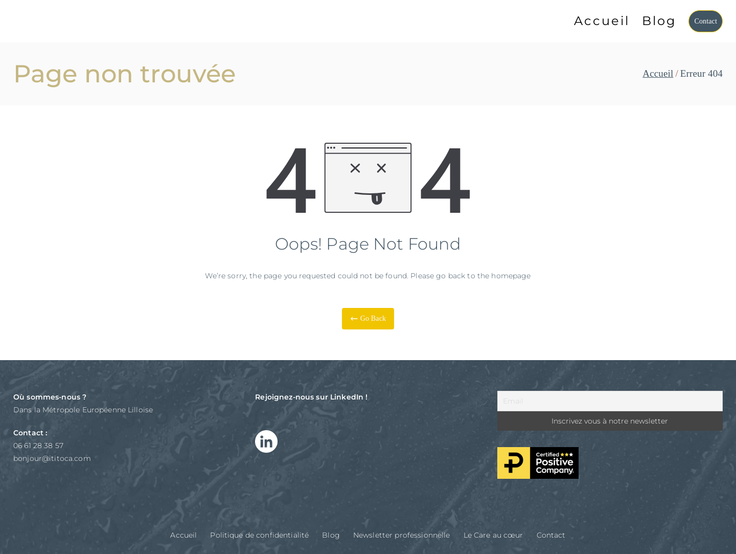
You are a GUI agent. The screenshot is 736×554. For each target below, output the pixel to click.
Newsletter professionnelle (401, 535)
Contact (705, 21)
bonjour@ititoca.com (52, 458)
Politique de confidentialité (259, 535)
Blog (659, 20)
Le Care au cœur (493, 535)
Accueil (602, 20)
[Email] (610, 401)
